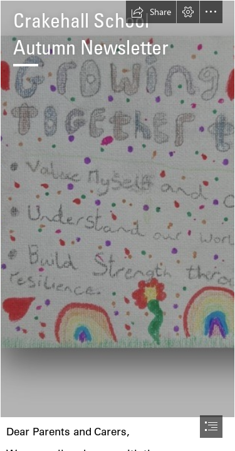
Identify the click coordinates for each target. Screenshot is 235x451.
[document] (117, 225)
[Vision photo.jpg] (117, 209)
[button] (151, 12)
